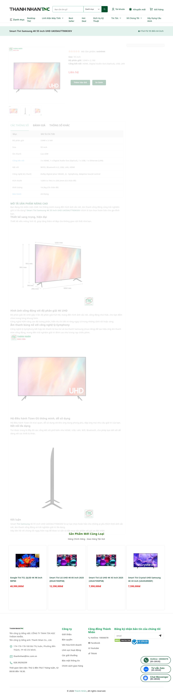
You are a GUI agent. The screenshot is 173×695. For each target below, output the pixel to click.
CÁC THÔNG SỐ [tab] (19, 128)
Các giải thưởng (70, 655)
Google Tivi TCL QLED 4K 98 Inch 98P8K (26, 585)
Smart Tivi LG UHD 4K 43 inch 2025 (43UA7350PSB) (106, 585)
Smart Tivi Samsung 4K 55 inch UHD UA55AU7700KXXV (53, 214)
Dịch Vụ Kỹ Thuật (98, 19)
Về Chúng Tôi (132, 18)
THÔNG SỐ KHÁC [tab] (59, 128)
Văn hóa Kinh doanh (72, 645)
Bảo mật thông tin (71, 660)
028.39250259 (20, 662)
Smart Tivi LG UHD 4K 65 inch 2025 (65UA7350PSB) (67, 585)
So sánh (99, 86)
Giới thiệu (67, 634)
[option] (36, 78)
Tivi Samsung (23, 527)
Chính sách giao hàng (72, 666)
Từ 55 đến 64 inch (154, 31)
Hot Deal (84, 19)
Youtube (93, 648)
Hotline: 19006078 (98, 637)
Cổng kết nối (18, 164)
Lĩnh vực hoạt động (71, 650)
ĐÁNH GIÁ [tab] (39, 128)
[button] (99, 86)
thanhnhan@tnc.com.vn (25, 656)
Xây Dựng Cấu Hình (154, 19)
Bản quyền (67, 639)
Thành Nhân (81, 691)
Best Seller (71, 19)
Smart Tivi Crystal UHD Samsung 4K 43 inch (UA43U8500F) (144, 585)
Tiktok (92, 653)
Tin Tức (114, 18)
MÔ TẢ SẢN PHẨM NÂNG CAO (29, 207)
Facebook (94, 643)
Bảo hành (17, 197)
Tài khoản (118, 9)
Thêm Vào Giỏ (80, 86)
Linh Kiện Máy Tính (51, 18)
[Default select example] (92, 9)
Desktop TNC (31, 19)
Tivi (143, 31)
